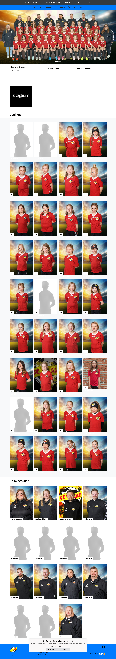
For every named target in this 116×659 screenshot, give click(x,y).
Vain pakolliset (64, 649)
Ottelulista (14, 77)
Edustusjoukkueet (51, 2)
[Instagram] (75, 7)
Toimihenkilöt (64, 7)
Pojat (67, 2)
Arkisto (88, 2)
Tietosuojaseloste (16, 656)
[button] (8, 37)
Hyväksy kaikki (52, 649)
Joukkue (49, 7)
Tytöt (77, 2)
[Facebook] (101, 647)
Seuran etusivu (31, 2)
